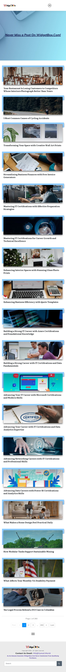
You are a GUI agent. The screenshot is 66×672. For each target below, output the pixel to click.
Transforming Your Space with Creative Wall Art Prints (32, 145)
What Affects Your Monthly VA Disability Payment (29, 580)
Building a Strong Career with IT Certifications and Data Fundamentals (33, 364)
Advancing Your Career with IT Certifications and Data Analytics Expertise (32, 428)
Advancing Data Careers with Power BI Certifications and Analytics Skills (31, 492)
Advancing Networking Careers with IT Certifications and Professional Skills (31, 460)
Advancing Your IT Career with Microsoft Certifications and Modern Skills (32, 396)
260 (42, 625)
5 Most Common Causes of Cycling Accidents (26, 118)
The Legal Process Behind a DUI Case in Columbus (29, 609)
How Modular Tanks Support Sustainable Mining (29, 551)
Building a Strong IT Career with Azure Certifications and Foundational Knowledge (31, 332)
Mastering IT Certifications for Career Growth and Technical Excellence (30, 239)
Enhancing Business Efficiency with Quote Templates (31, 301)
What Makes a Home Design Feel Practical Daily (28, 522)
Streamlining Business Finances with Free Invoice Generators (29, 176)
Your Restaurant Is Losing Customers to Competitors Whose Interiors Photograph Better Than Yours (31, 89)
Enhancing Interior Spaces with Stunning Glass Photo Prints (31, 271)
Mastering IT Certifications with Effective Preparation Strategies (32, 208)
